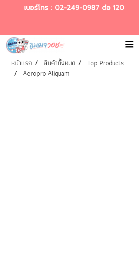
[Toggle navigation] (129, 45)
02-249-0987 (77, 8)
